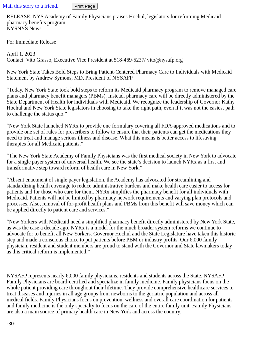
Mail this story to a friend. (30, 6)
